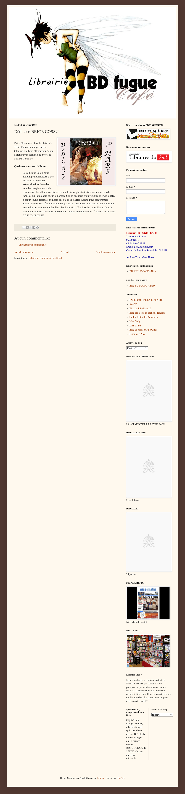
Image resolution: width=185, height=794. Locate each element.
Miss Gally (135, 321)
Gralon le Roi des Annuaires (144, 317)
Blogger (121, 778)
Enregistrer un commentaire (32, 244)
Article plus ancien (105, 252)
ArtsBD (133, 304)
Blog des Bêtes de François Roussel (147, 312)
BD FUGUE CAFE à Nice (143, 271)
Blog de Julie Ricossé (140, 308)
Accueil (65, 252)
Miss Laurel (135, 325)
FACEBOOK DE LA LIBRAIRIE (146, 300)
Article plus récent (24, 252)
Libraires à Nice (138, 334)
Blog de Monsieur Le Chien (143, 329)
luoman (100, 778)
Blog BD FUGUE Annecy (143, 285)
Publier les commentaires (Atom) (45, 258)
